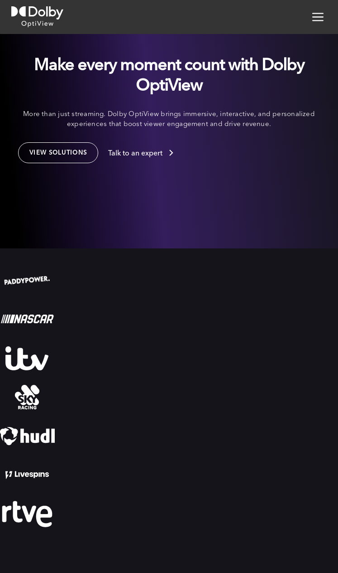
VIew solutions (58, 152)
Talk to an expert (135, 152)
